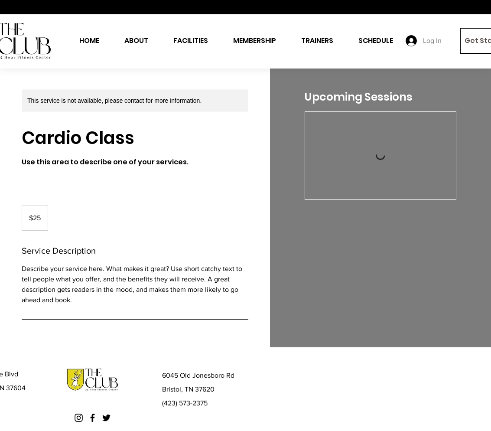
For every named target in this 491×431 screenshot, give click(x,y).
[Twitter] (106, 417)
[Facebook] (92, 417)
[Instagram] (78, 417)
